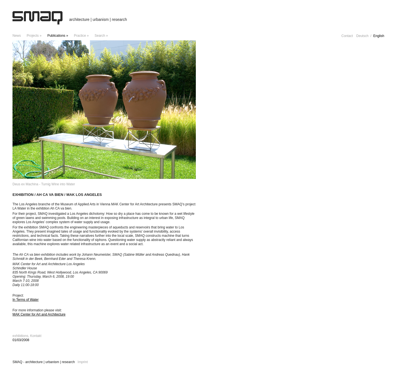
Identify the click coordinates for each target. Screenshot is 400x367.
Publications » (57, 36)
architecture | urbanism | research (98, 19)
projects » (34, 36)
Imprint (83, 362)
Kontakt (35, 336)
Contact (347, 36)
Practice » (81, 36)
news (16, 36)
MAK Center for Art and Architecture (39, 314)
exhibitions (20, 336)
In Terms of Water (25, 300)
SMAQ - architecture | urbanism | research (43, 362)
